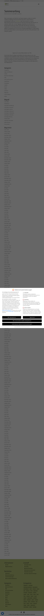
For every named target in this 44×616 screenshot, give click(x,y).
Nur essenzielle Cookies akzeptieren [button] (22, 320)
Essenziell (26, 292)
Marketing (26, 299)
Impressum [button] (28, 326)
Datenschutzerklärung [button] (22, 326)
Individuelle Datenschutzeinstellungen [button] (22, 323)
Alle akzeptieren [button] (12, 317)
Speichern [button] (32, 317)
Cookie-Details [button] (16, 326)
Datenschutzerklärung (6, 309)
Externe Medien (27, 307)
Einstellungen (11, 310)
